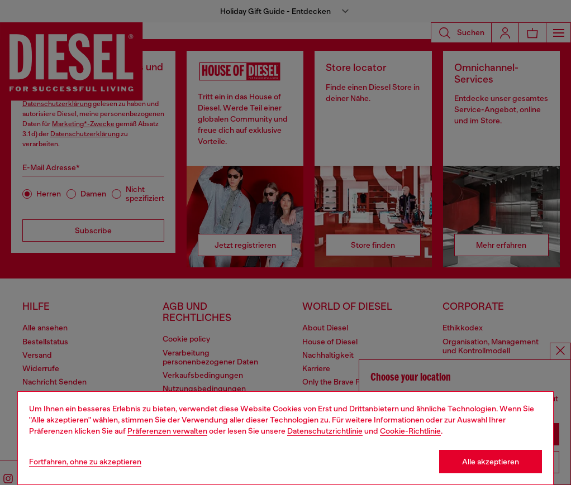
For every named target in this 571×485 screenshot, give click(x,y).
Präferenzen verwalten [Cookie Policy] (167, 430)
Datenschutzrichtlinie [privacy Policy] (325, 430)
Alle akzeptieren (490, 461)
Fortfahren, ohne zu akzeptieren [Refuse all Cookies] (85, 461)
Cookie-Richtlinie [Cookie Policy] (410, 430)
